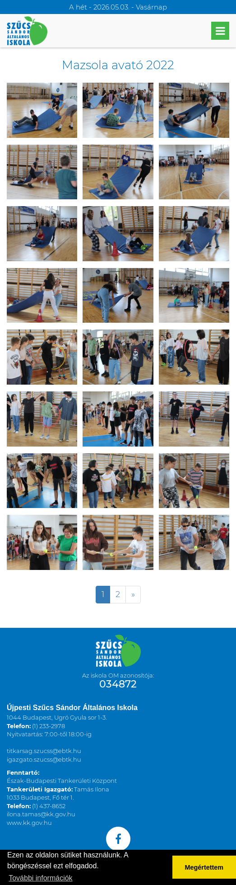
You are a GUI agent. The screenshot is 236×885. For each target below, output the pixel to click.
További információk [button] (40, 878)
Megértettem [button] (204, 867)
